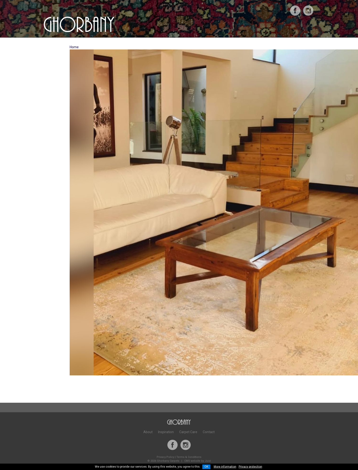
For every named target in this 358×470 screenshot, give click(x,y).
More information (225, 466)
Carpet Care (188, 432)
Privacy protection (250, 466)
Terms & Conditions (188, 457)
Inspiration (166, 432)
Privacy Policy (165, 457)
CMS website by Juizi (197, 460)
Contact (209, 432)
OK (206, 466)
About (148, 432)
